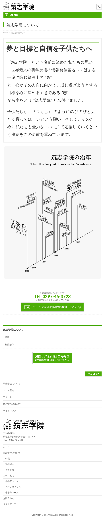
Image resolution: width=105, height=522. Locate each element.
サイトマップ (9, 410)
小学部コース (11, 481)
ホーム (6, 447)
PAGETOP (93, 374)
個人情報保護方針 (11, 404)
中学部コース (11, 492)
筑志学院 (48, 515)
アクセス (7, 397)
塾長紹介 (9, 344)
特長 (7, 337)
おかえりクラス (13, 487)
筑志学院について (13, 329)
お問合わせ (8, 498)
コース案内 (8, 390)
